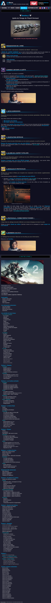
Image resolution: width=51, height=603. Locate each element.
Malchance (5, 324)
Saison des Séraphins (7, 579)
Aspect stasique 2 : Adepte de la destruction (12, 493)
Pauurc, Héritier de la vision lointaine (11, 547)
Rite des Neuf (5, 568)
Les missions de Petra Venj (9, 539)
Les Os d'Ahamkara (7, 549)
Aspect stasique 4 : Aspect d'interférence (12, 496)
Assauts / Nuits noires (7, 298)
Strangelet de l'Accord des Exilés (10, 385)
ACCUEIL (4, 8)
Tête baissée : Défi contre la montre (9, 433)
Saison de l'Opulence (6, 595)
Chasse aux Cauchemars (7, 509)
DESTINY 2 (24, 8)
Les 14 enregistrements (10, 375)
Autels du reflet (5, 454)
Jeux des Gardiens (6, 306)
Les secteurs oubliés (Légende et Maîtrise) (11, 294)
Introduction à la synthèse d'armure (9, 291)
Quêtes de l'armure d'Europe (9, 485)
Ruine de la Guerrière (7, 338)
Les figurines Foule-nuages (9, 436)
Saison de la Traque (6, 588)
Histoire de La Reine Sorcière (8, 451)
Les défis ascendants (7, 537)
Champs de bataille (6, 300)
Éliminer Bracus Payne (8, 544)
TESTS (12, 8)
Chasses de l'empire (7, 483)
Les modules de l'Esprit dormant (21, 210)
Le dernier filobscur (11, 443)
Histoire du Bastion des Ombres (9, 506)
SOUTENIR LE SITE (33, 8)
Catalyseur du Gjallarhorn (7, 475)
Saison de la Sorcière (6, 575)
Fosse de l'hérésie (7, 345)
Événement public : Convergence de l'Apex (12, 481)
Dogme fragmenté (7, 335)
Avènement (4, 310)
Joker (7, 425)
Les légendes (4, 293)
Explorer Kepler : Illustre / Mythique (10, 394)
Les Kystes (4, 408)
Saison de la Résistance (7, 578)
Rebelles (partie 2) (7, 369)
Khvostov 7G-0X (6, 426)
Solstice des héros (6, 307)
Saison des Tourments (7, 582)
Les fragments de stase (8, 490)
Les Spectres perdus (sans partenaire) (11, 419)
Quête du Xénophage (6, 519)
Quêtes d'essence (6, 510)
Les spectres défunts (6, 514)
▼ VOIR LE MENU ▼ (25, 10)
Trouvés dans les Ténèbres (9, 424)
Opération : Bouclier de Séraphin (10, 327)
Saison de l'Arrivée (6, 590)
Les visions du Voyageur (8, 415)
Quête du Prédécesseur (7, 472)
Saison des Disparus (6, 585)
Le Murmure (5, 322)
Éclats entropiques (7, 500)
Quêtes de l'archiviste (10, 446)
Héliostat (5, 317)
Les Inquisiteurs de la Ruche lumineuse (11, 462)
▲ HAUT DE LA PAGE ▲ (25, 256)
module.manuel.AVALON (8, 326)
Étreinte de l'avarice (7, 343)
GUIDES (18, 8)
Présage (5, 330)
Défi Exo (5, 484)
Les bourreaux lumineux (8, 460)
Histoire (5, 383)
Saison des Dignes (6, 591)
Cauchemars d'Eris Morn (7, 507)
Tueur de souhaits (7, 543)
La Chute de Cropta (7, 349)
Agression (4, 301)
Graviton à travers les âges (12, 392)
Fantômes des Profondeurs (9, 339)
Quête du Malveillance (7, 531)
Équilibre (5, 334)
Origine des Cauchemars (8, 351)
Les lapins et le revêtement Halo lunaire (10, 517)
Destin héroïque (8, 421)
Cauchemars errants (6, 513)
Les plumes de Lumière (8, 413)
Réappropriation (6, 403)
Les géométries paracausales (9, 416)
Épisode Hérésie (5, 569)
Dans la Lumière (5, 573)
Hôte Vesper (6, 336)
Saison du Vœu (5, 574)
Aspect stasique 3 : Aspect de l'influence (11, 494)
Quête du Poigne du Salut (8, 487)
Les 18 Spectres (10, 374)
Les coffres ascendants (8, 540)
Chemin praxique (6, 370)
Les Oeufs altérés (7, 550)
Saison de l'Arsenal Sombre (8, 598)
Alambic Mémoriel (7, 464)
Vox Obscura (6, 328)
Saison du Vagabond (6, 596)
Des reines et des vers (10, 466)
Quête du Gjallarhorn (6, 473)
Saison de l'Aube (5, 592)
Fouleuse (8, 445)
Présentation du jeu (6, 285)
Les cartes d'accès (7, 377)
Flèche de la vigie (7, 340)
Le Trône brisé (6, 347)
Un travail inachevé (11, 442)
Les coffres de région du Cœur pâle (10, 412)
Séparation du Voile (7, 447)
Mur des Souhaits (7, 541)
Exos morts (5, 501)
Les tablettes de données (8, 400)
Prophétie (5, 344)
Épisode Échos (5, 571)
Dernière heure (6, 323)
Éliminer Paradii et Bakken (8, 545)
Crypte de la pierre (7, 356)
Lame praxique (6, 378)
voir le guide (36, 144)
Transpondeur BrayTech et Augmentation (12, 502)
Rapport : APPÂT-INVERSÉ (9, 467)
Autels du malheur (6, 511)
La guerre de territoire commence (10, 371)
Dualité (4, 341)
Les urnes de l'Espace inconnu (9, 396)
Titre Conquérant (5, 302)
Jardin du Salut (6, 357)
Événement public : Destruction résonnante (11, 455)
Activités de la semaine (8, 534)
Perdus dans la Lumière (8, 422)
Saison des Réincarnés (7, 583)
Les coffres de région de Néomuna (10, 437)
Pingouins (5, 498)
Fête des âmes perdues (7, 309)
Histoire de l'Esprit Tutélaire (41, 75)
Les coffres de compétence (9, 398)
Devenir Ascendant (7, 536)
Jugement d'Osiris (5, 290)
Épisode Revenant (6, 570)
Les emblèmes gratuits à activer (9, 288)
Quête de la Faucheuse (7, 518)
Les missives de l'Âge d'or (8, 402)
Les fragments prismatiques (8, 409)
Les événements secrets (8, 438)
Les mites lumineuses (7, 458)
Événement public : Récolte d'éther (9, 528)
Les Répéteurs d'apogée (8, 439)
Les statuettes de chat (8, 548)
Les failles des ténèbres (8, 459)
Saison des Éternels (6, 594)
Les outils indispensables (7, 287)
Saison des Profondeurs (7, 577)
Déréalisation (6, 318)
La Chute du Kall (6, 319)
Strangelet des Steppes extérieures (10, 387)
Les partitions (5, 432)
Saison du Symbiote (6, 586)
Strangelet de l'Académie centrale (10, 386)
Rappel (4, 321)
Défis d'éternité (5, 471)
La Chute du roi (6, 352)
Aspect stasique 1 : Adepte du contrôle (11, 492)
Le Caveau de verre (7, 354)
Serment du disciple (7, 353)
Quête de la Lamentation (8, 488)
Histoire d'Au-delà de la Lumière (9, 479)
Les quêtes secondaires (8, 391)
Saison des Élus (5, 587)
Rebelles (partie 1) (7, 368)
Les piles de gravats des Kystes (10, 417)
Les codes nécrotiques (7, 515)
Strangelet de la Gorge (8, 388)
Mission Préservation (6, 452)
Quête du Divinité (6, 520)
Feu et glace (6, 315)
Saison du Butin (5, 581)
